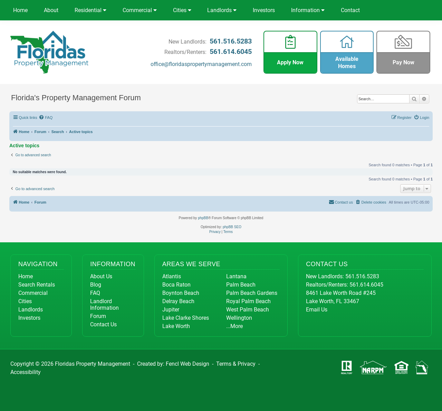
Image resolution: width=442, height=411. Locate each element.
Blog (95, 284)
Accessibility (25, 372)
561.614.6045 (231, 51)
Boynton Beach (180, 293)
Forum (98, 316)
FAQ (95, 293)
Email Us (316, 309)
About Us (101, 276)
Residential (90, 10)
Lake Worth (176, 326)
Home (20, 10)
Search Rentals (36, 284)
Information (308, 10)
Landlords (222, 10)
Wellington (239, 318)
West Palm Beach (247, 309)
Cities (182, 10)
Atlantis (171, 276)
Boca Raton (176, 284)
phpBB (203, 218)
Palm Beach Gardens (251, 293)
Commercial (140, 10)
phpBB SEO (232, 227)
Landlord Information (104, 304)
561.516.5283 (231, 41)
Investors (264, 10)
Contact (350, 10)
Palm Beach (241, 284)
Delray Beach (178, 301)
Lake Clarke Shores (185, 318)
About (51, 10)
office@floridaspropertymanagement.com (201, 64)
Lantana (236, 276)
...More (234, 326)
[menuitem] (46, 117)
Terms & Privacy (236, 364)
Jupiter (170, 309)
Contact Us (103, 324)
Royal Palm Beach (248, 301)
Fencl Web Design (187, 364)
